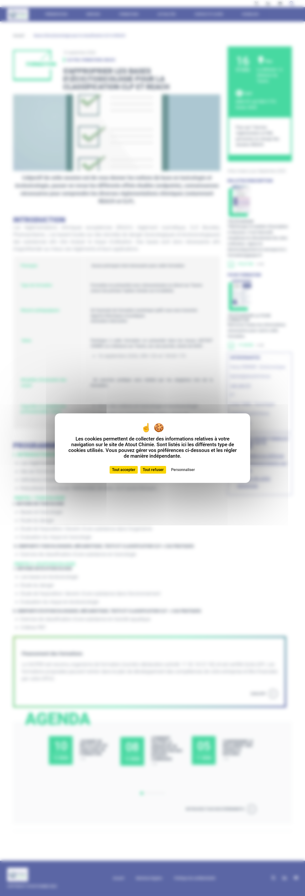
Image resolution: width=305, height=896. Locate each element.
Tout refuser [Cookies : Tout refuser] (153, 469)
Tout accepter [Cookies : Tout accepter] (123, 469)
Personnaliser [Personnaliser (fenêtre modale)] (183, 469)
